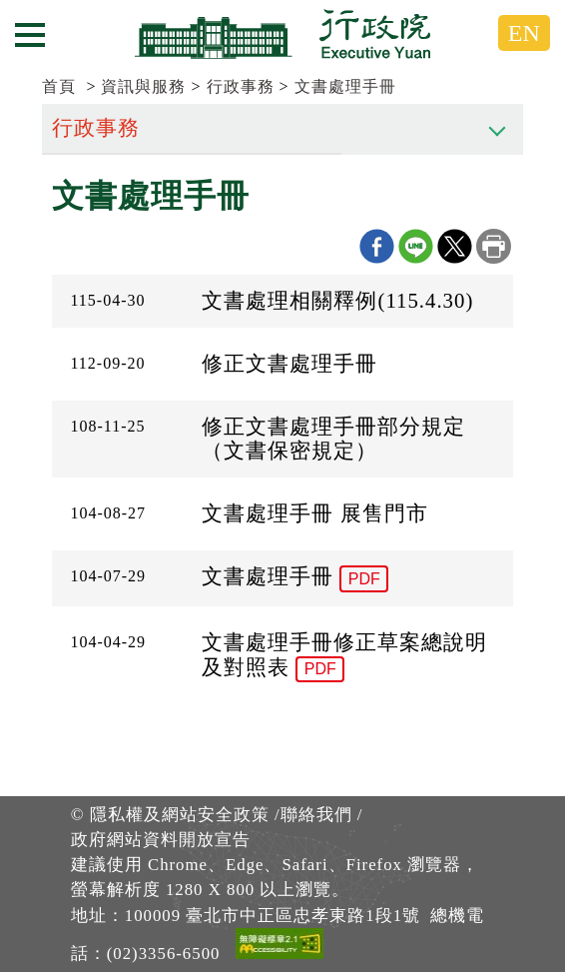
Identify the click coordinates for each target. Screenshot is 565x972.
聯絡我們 (316, 814)
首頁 (59, 86)
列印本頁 (493, 246)
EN (524, 33)
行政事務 (241, 86)
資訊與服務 (143, 86)
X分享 (454, 246)
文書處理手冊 (345, 86)
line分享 (415, 246)
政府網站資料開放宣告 (161, 839)
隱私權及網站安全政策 (180, 814)
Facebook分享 (376, 246)
